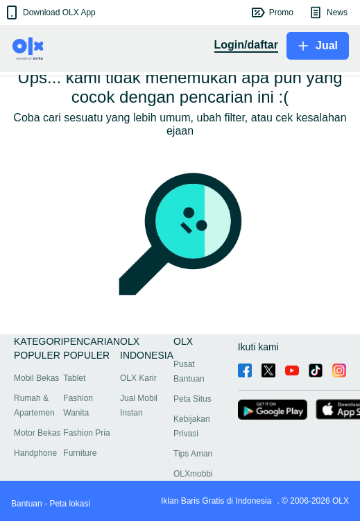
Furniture (79, 453)
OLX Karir (138, 378)
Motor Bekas (37, 433)
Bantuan (26, 504)
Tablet (74, 378)
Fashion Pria (86, 433)
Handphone (35, 453)
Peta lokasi (69, 504)
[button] (49, 12)
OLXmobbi (193, 474)
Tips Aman (192, 454)
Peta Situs (192, 399)
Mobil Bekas (36, 378)
